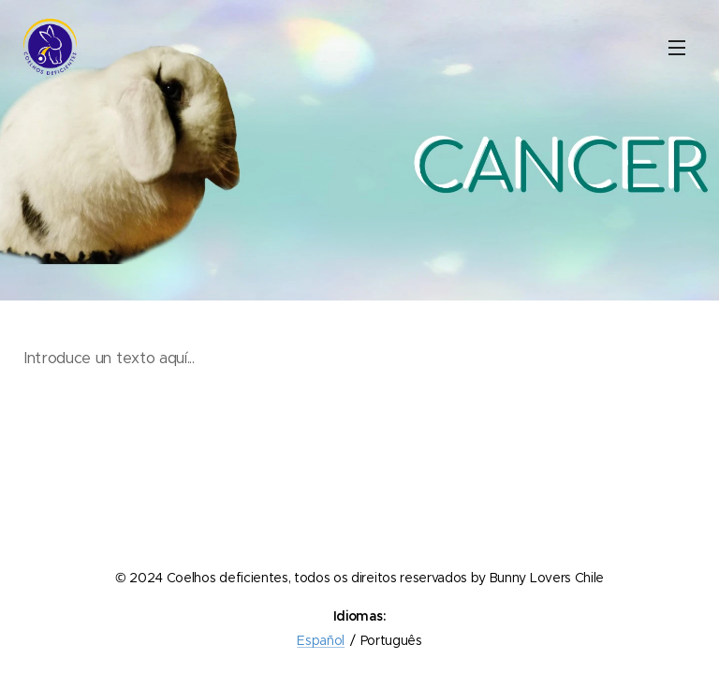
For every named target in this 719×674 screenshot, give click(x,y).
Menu (676, 48)
